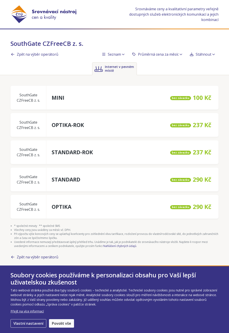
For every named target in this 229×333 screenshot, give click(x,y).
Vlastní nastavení (28, 323)
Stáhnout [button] (202, 54)
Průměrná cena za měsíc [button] (157, 54)
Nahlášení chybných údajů (119, 246)
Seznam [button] (113, 54)
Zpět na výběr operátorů (34, 54)
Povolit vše (61, 323)
